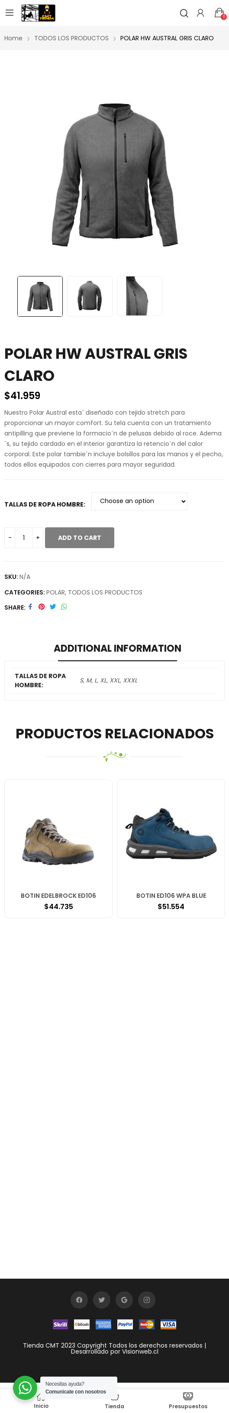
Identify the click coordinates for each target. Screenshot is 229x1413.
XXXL (130, 680)
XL (103, 680)
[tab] (117, 650)
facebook (79, 1300)
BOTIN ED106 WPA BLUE (171, 895)
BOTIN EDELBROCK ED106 (58, 895)
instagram (146, 1300)
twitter (101, 1300)
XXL (115, 680)
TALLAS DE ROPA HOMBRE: (44, 504)
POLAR (55, 592)
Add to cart (79, 537)
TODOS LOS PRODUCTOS (105, 592)
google (124, 1300)
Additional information (117, 648)
